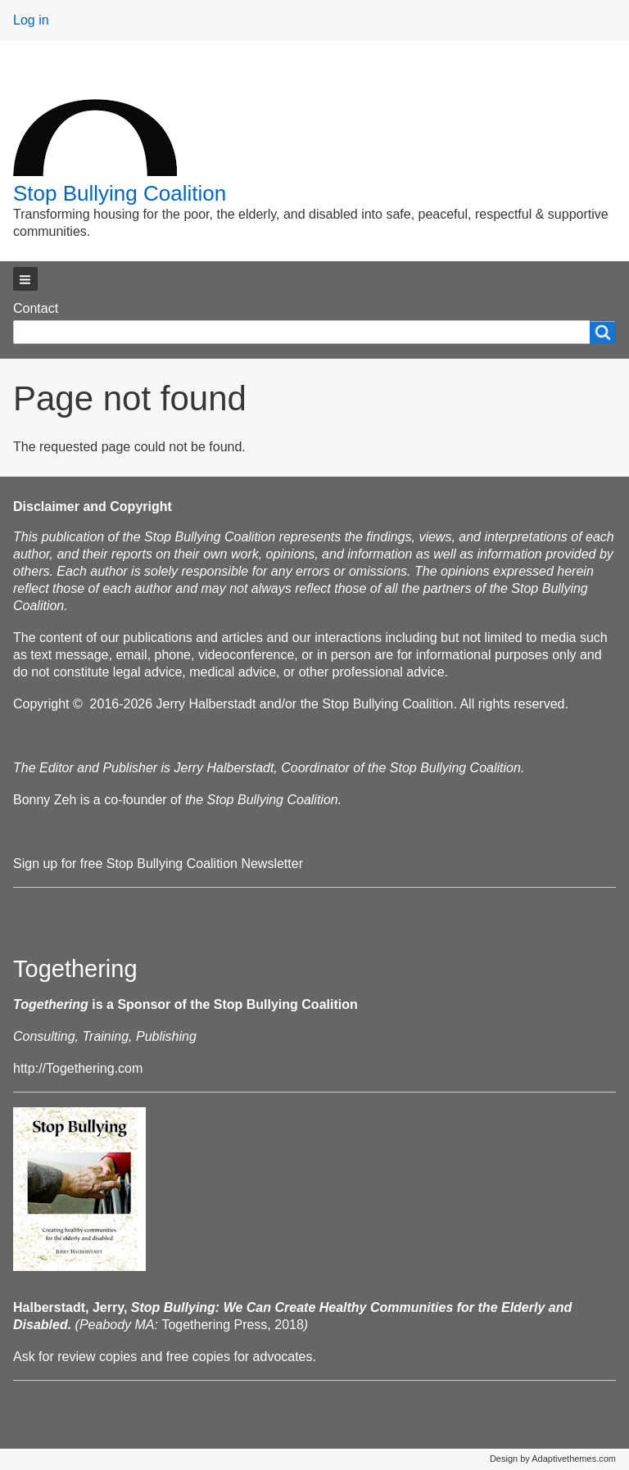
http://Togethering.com (78, 1068)
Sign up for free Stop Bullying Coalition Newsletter (158, 864)
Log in (31, 20)
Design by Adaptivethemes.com (553, 1458)
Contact (35, 308)
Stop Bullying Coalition (119, 193)
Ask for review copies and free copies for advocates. (164, 1357)
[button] (25, 279)
